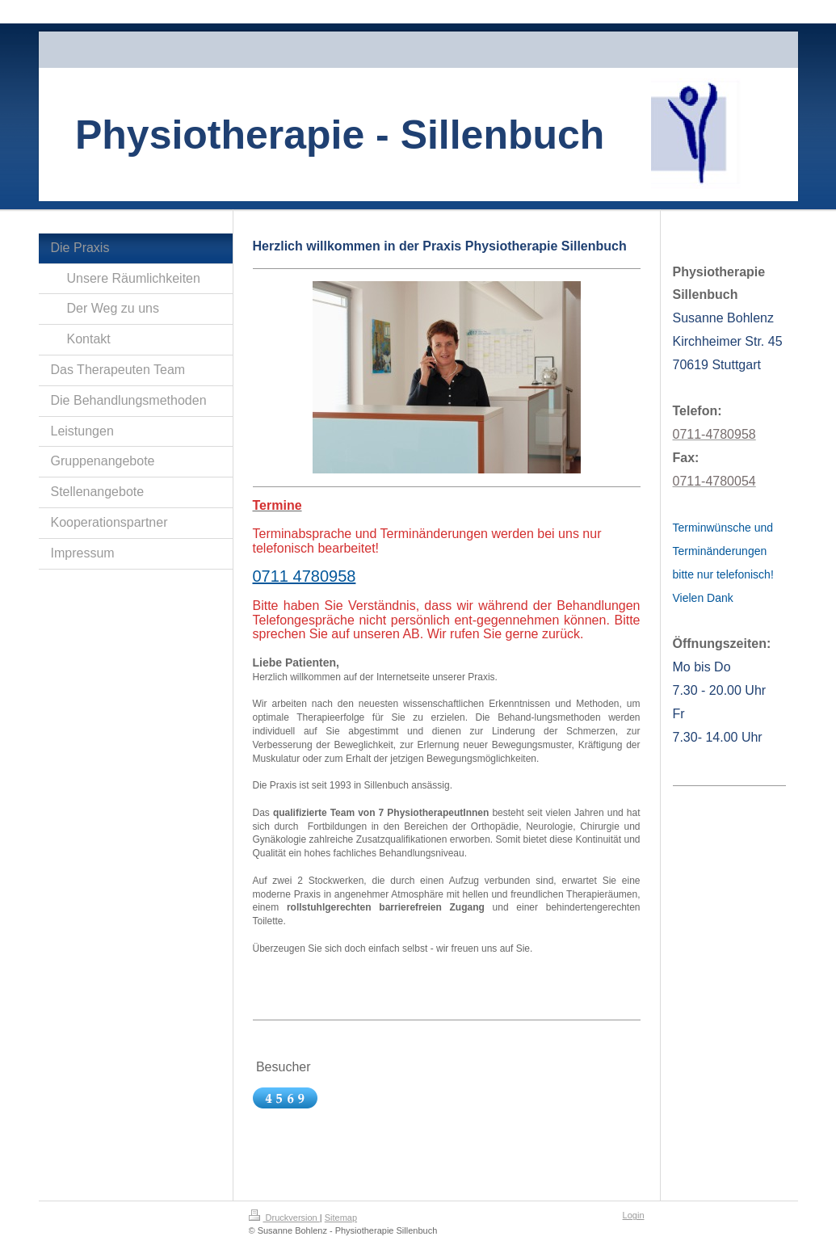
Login (634, 1215)
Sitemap (341, 1217)
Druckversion (284, 1217)
